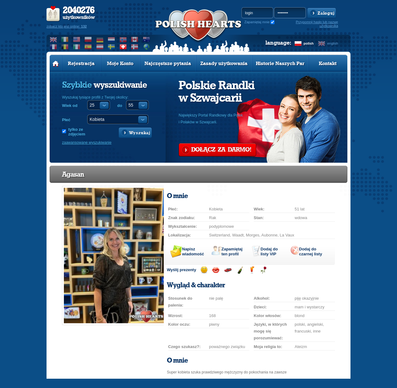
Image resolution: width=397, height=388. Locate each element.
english (332, 43)
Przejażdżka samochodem (228, 270)
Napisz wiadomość (193, 251)
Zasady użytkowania (224, 63)
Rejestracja (81, 63)
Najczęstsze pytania (168, 63)
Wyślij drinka (251, 270)
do (119, 105)
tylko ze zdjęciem (76, 131)
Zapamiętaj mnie (257, 22)
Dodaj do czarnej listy (310, 251)
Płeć (66, 119)
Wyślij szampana (239, 270)
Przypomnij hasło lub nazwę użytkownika (317, 24)
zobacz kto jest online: (67, 26)
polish (309, 43)
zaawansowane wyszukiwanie (86, 142)
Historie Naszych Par (280, 63)
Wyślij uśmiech (203, 270)
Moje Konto (120, 63)
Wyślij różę (263, 270)
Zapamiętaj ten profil (232, 251)
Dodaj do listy (269, 251)
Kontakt (328, 63)
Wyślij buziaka (215, 270)
